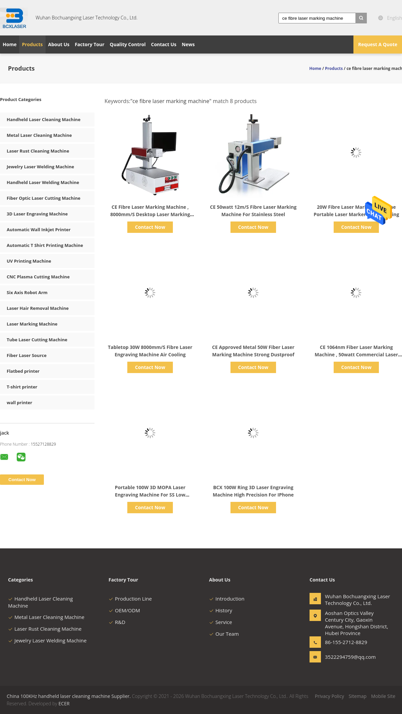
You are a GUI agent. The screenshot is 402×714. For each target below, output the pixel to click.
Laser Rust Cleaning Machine (38, 151)
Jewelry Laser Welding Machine (40, 167)
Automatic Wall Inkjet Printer (39, 230)
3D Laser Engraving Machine (37, 214)
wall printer (19, 402)
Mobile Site (383, 696)
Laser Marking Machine (32, 324)
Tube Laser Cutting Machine (37, 340)
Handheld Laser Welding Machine (43, 182)
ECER (64, 703)
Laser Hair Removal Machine (38, 308)
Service (220, 622)
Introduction (227, 598)
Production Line (130, 598)
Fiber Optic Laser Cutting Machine (43, 198)
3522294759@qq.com (346, 656)
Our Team (224, 633)
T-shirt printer (22, 387)
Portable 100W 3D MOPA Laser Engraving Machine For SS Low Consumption (150, 494)
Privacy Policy (329, 696)
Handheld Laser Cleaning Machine (43, 119)
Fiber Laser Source (27, 355)
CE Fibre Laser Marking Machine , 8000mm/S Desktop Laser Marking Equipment (150, 214)
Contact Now (150, 227)
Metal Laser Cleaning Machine (39, 135)
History (220, 610)
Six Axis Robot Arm (27, 292)
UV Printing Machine (29, 261)
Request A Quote (377, 44)
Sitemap (357, 696)
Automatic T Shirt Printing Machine (45, 245)
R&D (117, 622)
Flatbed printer (23, 371)
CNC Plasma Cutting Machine (38, 277)
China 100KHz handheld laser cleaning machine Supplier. (69, 696)
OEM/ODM (124, 610)
